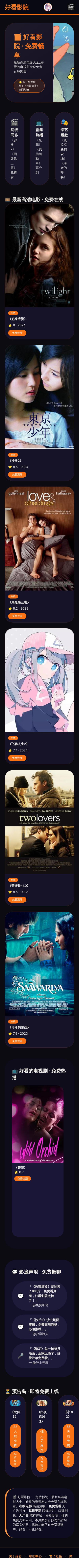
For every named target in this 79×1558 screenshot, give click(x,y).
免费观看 (17, 332)
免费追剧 (22, 1178)
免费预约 (15, 1459)
